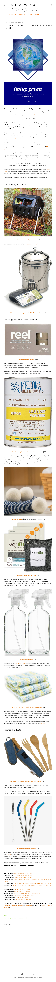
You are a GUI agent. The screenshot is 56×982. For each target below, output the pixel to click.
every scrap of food (12, 139)
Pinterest (29, 905)
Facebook (7, 905)
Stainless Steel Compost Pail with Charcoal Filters (26, 313)
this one (8, 854)
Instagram (19, 905)
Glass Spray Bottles (26, 659)
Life (9, 918)
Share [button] (5, 915)
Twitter (13, 905)
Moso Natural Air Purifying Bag (26, 575)
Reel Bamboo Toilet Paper (26, 359)
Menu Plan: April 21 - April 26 (23, 889)
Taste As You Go (23, 5)
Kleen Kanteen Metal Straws (26, 848)
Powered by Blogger (28, 974)
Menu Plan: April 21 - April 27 (22, 891)
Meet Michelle (36, 14)
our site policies (35, 115)
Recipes (11, 14)
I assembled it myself (31, 244)
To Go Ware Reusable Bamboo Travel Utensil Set (25, 781)
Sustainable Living (23, 918)
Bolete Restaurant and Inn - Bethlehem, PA (27, 893)
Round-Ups (14, 918)
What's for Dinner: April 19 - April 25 (23, 873)
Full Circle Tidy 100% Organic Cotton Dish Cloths (26, 707)
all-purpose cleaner (20, 663)
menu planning (29, 133)
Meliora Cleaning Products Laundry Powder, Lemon (26, 452)
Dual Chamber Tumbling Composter (26, 240)
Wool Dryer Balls (16, 519)
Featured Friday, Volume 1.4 (23, 897)
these (43, 723)
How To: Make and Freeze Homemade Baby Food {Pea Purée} (32, 883)
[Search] (51, 4)
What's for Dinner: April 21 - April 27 (24, 875)
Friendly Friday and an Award (24, 899)
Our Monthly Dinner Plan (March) (24, 877)
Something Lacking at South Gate (23, 895)
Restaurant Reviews (22, 14)
